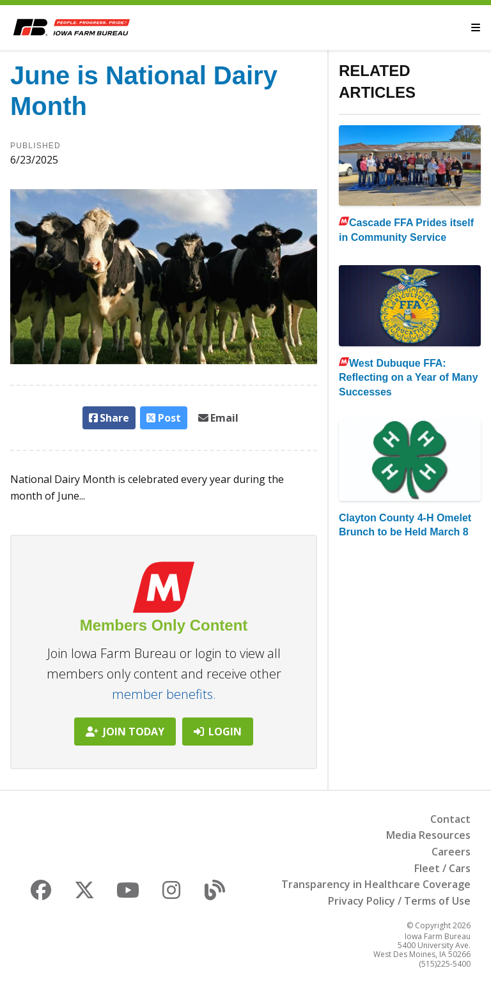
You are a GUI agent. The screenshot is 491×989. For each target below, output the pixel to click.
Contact (450, 819)
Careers (451, 852)
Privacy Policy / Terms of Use (399, 901)
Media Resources (428, 835)
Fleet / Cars (442, 868)
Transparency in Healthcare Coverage (376, 884)
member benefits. (164, 694)
